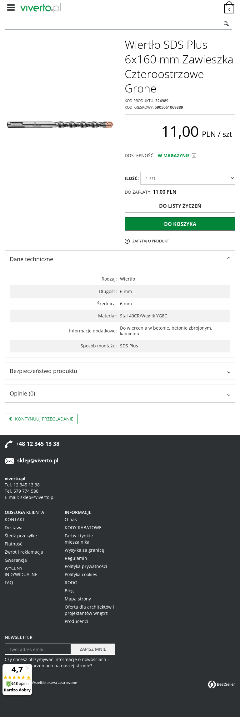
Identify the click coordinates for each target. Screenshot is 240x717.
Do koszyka (180, 224)
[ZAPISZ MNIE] (93, 649)
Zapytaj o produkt (150, 241)
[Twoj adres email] (38, 649)
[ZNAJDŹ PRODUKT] (113, 23)
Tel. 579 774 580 (21, 491)
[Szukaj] (226, 23)
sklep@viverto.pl (37, 460)
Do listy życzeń (180, 205)
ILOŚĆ (132, 178)
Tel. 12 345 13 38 (22, 485)
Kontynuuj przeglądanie (41, 419)
